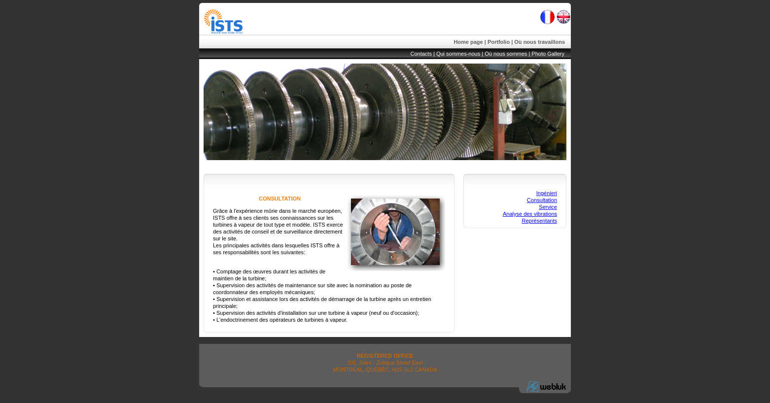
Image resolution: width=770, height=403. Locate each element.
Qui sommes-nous (458, 54)
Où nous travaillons (539, 42)
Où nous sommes (506, 54)
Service (548, 207)
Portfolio (499, 42)
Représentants (539, 221)
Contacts (421, 54)
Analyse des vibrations (530, 214)
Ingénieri (546, 193)
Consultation (542, 200)
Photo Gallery (547, 54)
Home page (468, 42)
